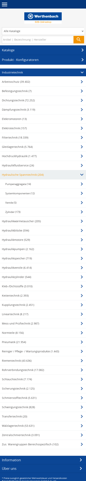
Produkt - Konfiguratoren (43, 60)
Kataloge (43, 50)
